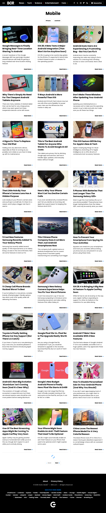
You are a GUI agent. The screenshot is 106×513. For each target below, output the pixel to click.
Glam (65, 493)
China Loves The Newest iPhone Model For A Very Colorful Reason (85, 431)
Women (79, 497)
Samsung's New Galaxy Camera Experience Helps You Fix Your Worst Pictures (52, 289)
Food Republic (44, 493)
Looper (30, 495)
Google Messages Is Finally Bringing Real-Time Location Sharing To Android (17, 48)
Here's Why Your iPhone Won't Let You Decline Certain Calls (53, 193)
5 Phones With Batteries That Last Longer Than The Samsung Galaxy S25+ (87, 193)
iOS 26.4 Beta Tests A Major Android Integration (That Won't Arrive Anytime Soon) (52, 48)
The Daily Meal (45, 497)
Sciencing (88, 495)
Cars (64, 3)
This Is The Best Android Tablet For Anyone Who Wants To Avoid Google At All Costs (53, 145)
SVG (25, 497)
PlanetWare (79, 495)
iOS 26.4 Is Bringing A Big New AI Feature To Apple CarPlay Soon (88, 289)
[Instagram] (80, 3)
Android (57, 21)
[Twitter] (77, 3)
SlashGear (18, 497)
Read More (27, 69)
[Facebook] (74, 3)
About (45, 481)
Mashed (37, 495)
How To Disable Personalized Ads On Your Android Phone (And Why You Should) (88, 385)
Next (56, 463)
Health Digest (81, 493)
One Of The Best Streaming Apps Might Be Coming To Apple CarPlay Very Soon (16, 431)
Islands (15, 495)
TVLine (72, 497)
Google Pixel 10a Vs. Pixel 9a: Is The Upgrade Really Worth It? (52, 336)
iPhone (48, 21)
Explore (28, 493)
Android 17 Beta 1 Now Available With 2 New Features (84, 336)
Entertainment (52, 3)
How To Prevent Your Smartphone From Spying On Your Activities (88, 240)
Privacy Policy (57, 481)
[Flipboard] (84, 3)
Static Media (43, 485)
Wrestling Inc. (88, 497)
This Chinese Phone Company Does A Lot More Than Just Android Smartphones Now (51, 241)
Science (38, 3)
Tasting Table (33, 497)
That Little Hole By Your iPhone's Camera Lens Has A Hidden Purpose (16, 193)
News (21, 3)
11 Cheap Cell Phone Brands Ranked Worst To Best (16, 288)
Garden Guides (56, 493)
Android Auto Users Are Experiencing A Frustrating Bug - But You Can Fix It (87, 49)
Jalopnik (23, 495)
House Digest (92, 493)
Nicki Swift (56, 495)
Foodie (35, 493)
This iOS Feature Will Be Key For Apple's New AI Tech (87, 142)
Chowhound (11, 493)
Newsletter (96, 3)
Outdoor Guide (67, 495)
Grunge (72, 493)
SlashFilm (97, 495)
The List (54, 497)
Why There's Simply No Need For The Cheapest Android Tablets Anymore (17, 97)
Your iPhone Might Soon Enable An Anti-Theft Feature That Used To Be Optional (52, 431)
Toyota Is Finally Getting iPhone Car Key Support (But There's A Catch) (17, 336)
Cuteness (21, 493)
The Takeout (63, 497)
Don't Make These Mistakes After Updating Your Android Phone (88, 97)
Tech (29, 3)
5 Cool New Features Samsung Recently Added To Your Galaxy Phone (17, 240)
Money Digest (46, 495)
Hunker (8, 495)
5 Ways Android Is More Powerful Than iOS (50, 96)
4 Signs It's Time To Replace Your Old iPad (16, 142)
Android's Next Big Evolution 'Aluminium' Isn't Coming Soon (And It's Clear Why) (16, 384)
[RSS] (87, 3)
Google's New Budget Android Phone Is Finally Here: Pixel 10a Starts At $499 (52, 384)
